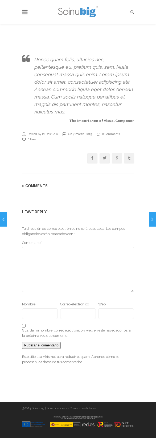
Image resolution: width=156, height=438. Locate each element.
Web (102, 304)
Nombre (28, 304)
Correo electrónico (74, 304)
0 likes (29, 139)
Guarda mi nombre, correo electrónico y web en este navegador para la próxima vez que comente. (76, 333)
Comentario (32, 243)
